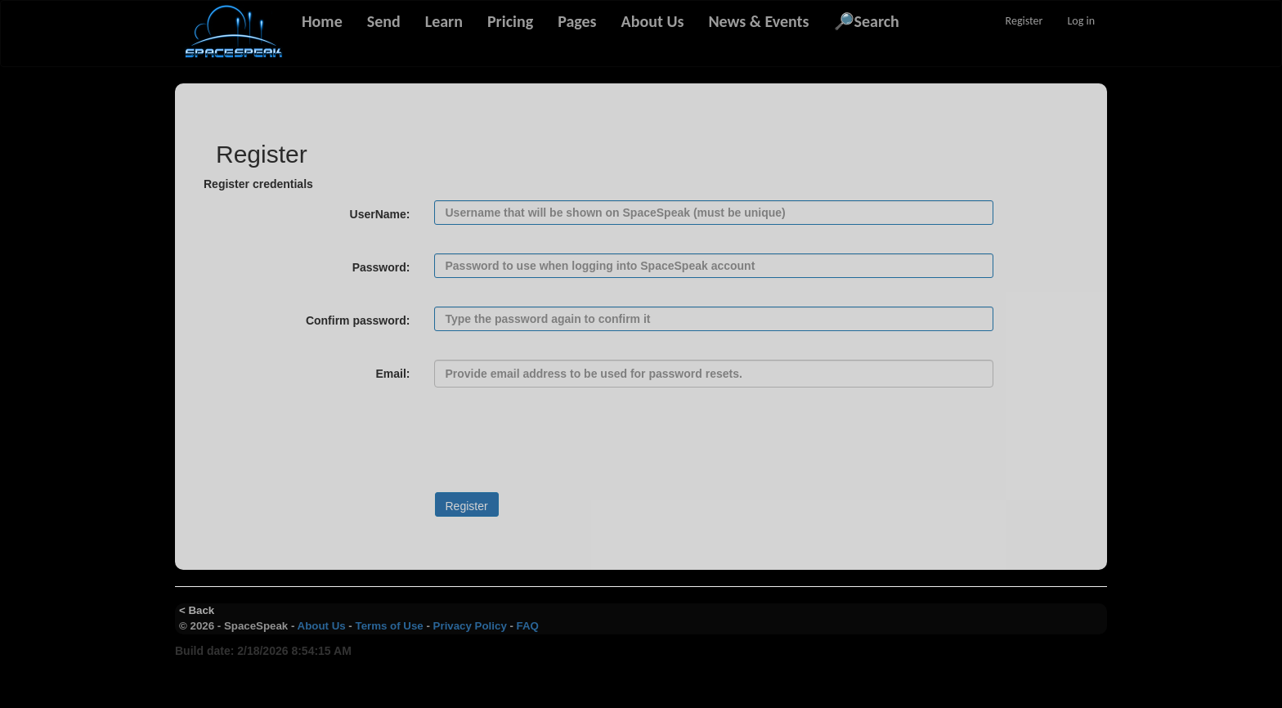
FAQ (528, 626)
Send (384, 21)
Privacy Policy (470, 626)
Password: (381, 267)
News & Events (758, 21)
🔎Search (866, 21)
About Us (652, 21)
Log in (1081, 21)
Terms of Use (390, 626)
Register (1024, 21)
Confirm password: (358, 320)
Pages (577, 21)
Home (322, 21)
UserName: (380, 214)
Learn (444, 21)
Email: (392, 373)
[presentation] (328, 448)
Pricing (510, 21)
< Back (196, 610)
